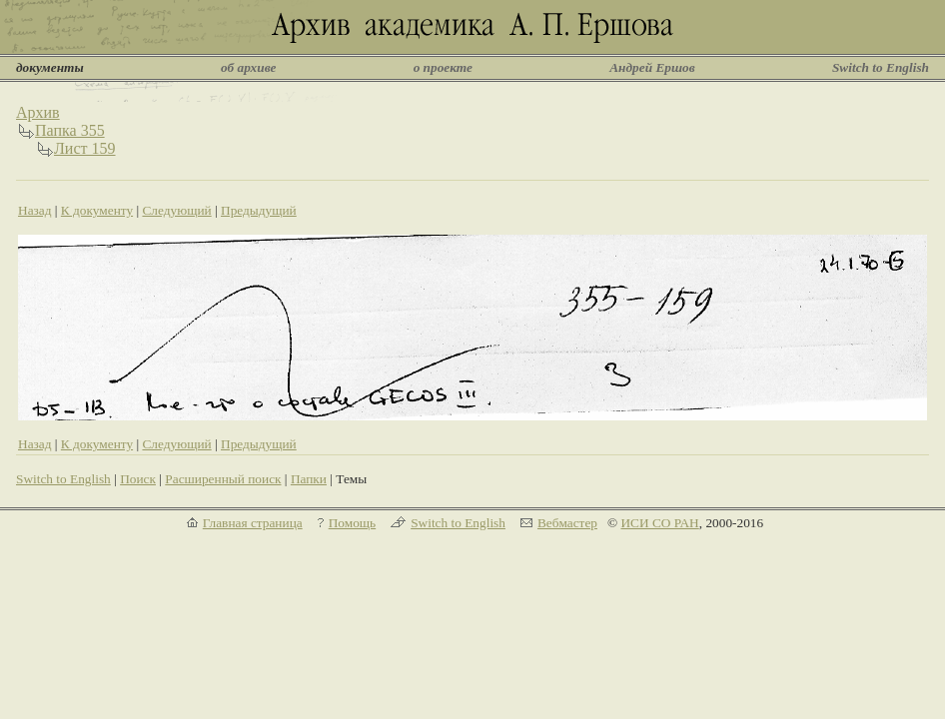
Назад (35, 210)
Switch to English (880, 67)
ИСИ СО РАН (659, 522)
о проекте (443, 67)
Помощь (352, 522)
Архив (38, 112)
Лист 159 (85, 148)
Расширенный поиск (223, 478)
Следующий (176, 210)
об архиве (249, 67)
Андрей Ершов (652, 67)
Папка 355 (70, 130)
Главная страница (253, 522)
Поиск (138, 478)
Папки (309, 478)
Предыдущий (259, 210)
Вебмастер (567, 522)
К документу (97, 210)
